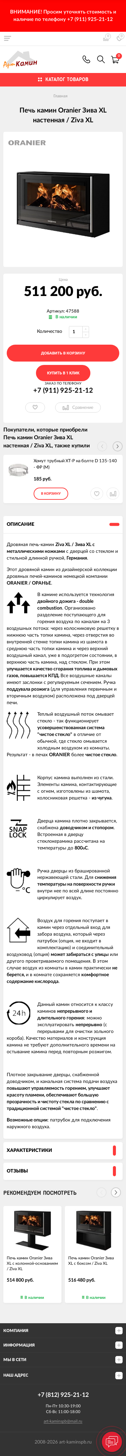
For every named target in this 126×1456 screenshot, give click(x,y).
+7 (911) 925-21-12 (86, 59)
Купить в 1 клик (63, 373)
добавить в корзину (63, 353)
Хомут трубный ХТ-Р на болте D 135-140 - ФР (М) (75, 464)
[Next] (116, 1192)
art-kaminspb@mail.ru (63, 1421)
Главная (60, 96)
